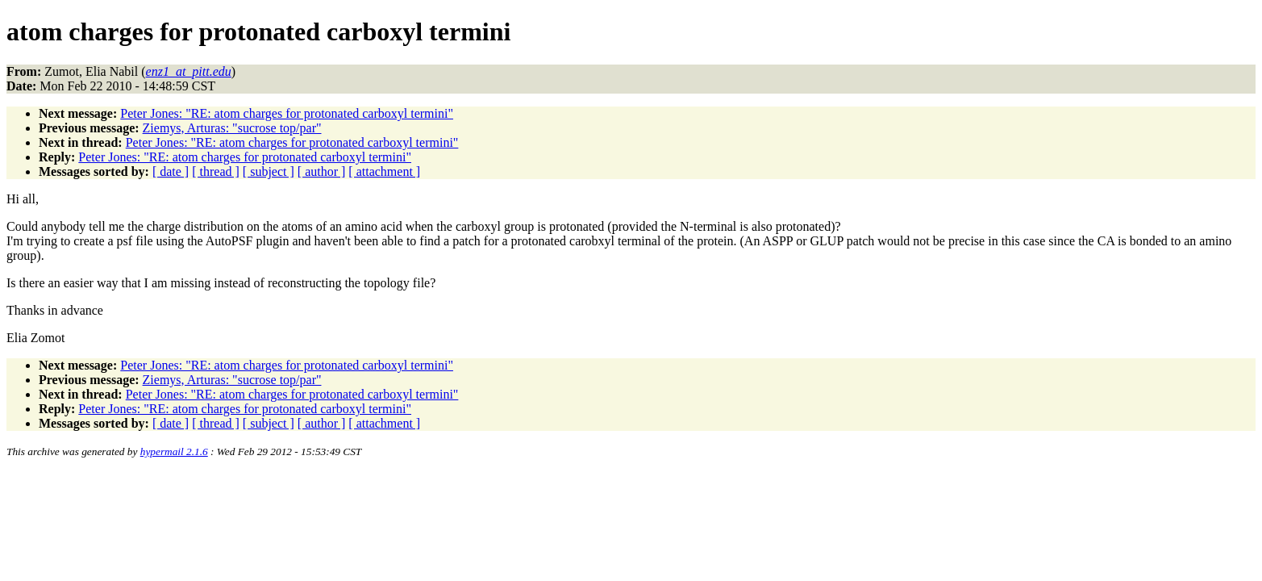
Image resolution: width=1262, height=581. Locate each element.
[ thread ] (215, 171)
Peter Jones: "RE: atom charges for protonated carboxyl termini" (286, 113)
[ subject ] (268, 171)
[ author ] (322, 171)
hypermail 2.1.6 (174, 451)
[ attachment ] (384, 171)
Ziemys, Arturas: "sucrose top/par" (232, 128)
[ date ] (170, 171)
